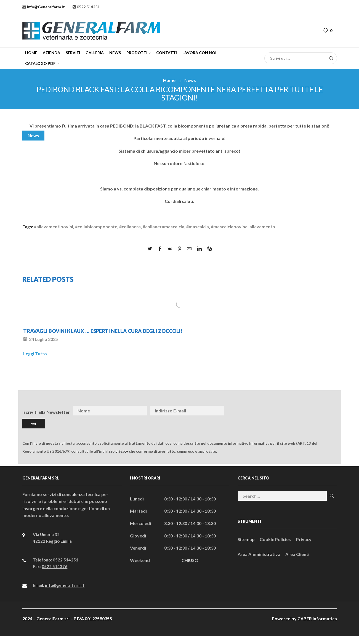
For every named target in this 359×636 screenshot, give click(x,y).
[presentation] (294, 411)
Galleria (95, 52)
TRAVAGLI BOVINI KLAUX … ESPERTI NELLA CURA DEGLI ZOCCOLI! (102, 331)
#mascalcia (197, 226)
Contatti (166, 52)
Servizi (73, 52)
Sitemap (246, 539)
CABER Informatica (317, 618)
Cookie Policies (275, 539)
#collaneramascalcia (163, 226)
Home (31, 52)
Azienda (51, 52)
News (115, 52)
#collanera (130, 226)
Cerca (332, 496)
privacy (121, 451)
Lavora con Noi (199, 52)
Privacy (304, 539)
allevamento (262, 226)
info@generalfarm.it (45, 6)
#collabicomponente (96, 226)
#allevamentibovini (53, 226)
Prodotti (138, 52)
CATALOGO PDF (42, 63)
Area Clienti (297, 554)
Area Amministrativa (259, 554)
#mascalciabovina (229, 226)
